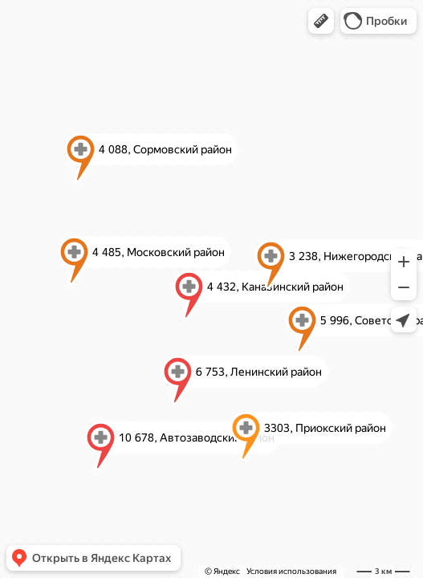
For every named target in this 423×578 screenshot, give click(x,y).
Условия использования (291, 571)
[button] (321, 21)
